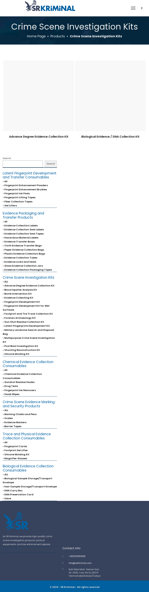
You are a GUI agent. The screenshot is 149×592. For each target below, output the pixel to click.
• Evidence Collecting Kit (18, 297)
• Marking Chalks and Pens (20, 414)
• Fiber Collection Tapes (17, 201)
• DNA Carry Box (12, 490)
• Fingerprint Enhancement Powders (25, 185)
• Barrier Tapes (12, 426)
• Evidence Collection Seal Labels (23, 229)
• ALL (5, 281)
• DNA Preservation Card (18, 494)
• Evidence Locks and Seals (19, 262)
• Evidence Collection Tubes (20, 257)
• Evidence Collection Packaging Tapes (27, 269)
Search (7, 158)
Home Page (36, 36)
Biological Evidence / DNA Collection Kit (110, 137)
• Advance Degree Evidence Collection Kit (28, 285)
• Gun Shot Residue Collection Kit (23, 322)
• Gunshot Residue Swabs (19, 382)
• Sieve (7, 498)
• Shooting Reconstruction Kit (21, 350)
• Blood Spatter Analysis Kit (20, 289)
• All (5, 181)
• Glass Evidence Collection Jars (23, 266)
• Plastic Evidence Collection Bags (24, 253)
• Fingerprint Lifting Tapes (19, 197)
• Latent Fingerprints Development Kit (26, 326)
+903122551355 (77, 556)
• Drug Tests (10, 386)
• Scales (8, 418)
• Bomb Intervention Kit (17, 293)
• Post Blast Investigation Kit (20, 346)
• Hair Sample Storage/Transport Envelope (30, 486)
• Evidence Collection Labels (20, 225)
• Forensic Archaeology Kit (19, 318)
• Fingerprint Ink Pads (16, 193)
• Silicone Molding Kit (16, 354)
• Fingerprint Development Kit (21, 302)
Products (57, 36)
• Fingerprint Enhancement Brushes (25, 189)
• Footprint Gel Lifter (15, 450)
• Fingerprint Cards (15, 446)
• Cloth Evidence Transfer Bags (22, 245)
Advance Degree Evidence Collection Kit (38, 137)
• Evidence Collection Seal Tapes (23, 233)
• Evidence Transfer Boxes (19, 241)
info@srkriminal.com (80, 563)
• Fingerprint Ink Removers (19, 390)
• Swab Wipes (11, 394)
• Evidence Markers (14, 422)
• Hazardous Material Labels (20, 237)
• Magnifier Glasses (15, 458)
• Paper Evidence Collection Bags (23, 249)
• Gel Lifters (10, 205)
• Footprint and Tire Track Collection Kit (28, 313)
